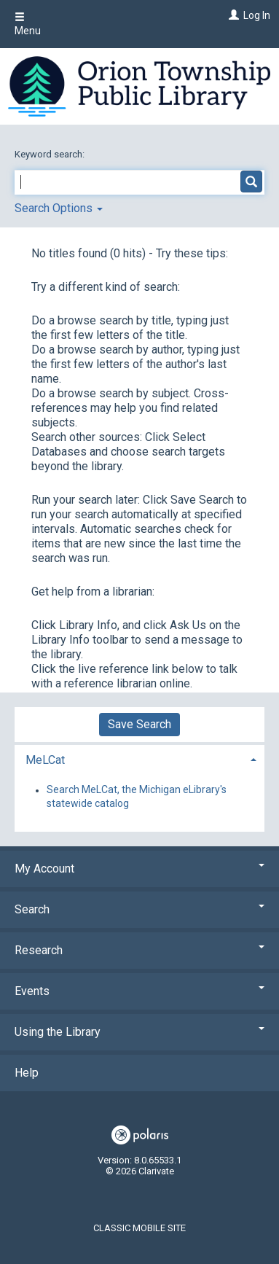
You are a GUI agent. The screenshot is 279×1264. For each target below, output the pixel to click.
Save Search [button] (139, 724)
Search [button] (139, 909)
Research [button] (139, 950)
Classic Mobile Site (139, 1227)
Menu (28, 24)
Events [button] (139, 991)
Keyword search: (51, 154)
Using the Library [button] (139, 1032)
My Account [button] (139, 868)
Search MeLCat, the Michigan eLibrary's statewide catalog (137, 796)
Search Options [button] (59, 208)
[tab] (139, 758)
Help (27, 1073)
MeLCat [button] (45, 760)
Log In (256, 15)
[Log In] (232, 15)
